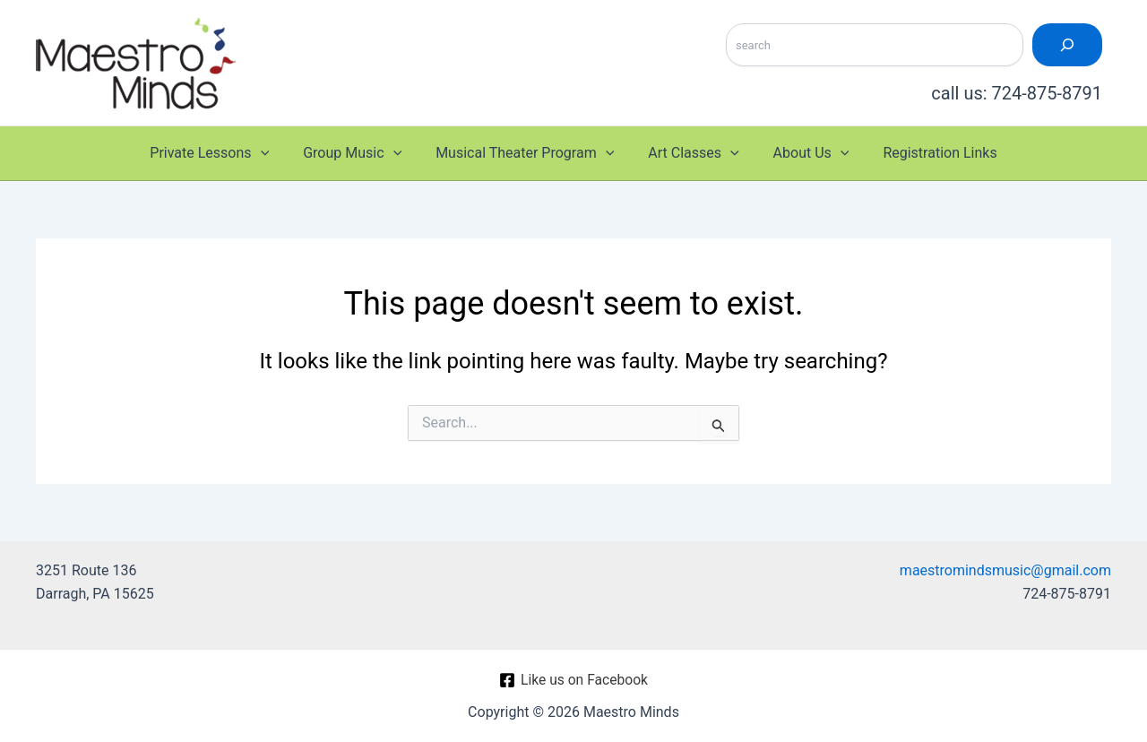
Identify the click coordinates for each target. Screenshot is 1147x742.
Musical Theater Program (527, 153)
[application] (274, 153)
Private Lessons (222, 153)
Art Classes (690, 153)
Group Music (360, 153)
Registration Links (926, 152)
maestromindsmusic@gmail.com (1005, 570)
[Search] (1067, 44)
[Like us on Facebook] (573, 680)
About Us (803, 153)
